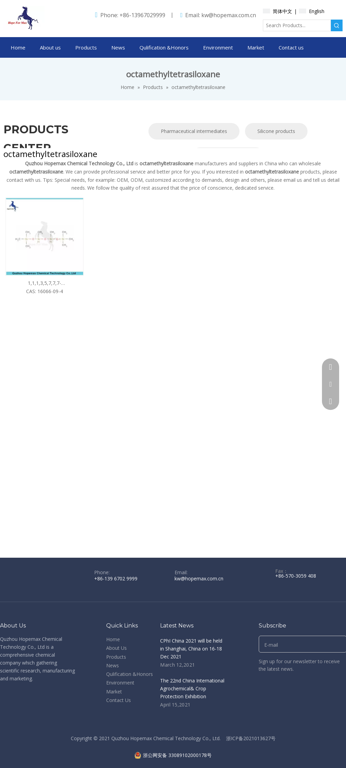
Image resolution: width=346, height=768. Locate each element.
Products (116, 657)
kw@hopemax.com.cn (228, 15)
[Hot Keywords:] (337, 25)
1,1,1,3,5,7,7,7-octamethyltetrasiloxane (44, 283)
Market (114, 691)
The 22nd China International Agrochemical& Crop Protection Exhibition (192, 688)
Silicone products (276, 131)
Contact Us (118, 700)
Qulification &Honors (129, 674)
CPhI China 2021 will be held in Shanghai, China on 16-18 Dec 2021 (191, 648)
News (112, 665)
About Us (116, 648)
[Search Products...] (297, 25)
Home (113, 639)
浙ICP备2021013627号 (251, 738)
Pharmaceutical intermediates (194, 131)
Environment (120, 682)
